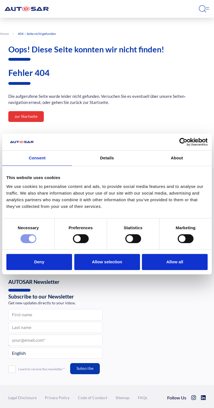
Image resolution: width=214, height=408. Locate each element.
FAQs (142, 397)
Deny (39, 261)
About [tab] (177, 157)
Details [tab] (107, 157)
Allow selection (107, 261)
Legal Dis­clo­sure (22, 397)
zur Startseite (26, 116)
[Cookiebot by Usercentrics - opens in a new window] (183, 142)
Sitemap (122, 397)
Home (4, 34)
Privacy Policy (57, 397)
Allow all (174, 261)
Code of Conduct (92, 397)
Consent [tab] (37, 157)
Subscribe (85, 368)
